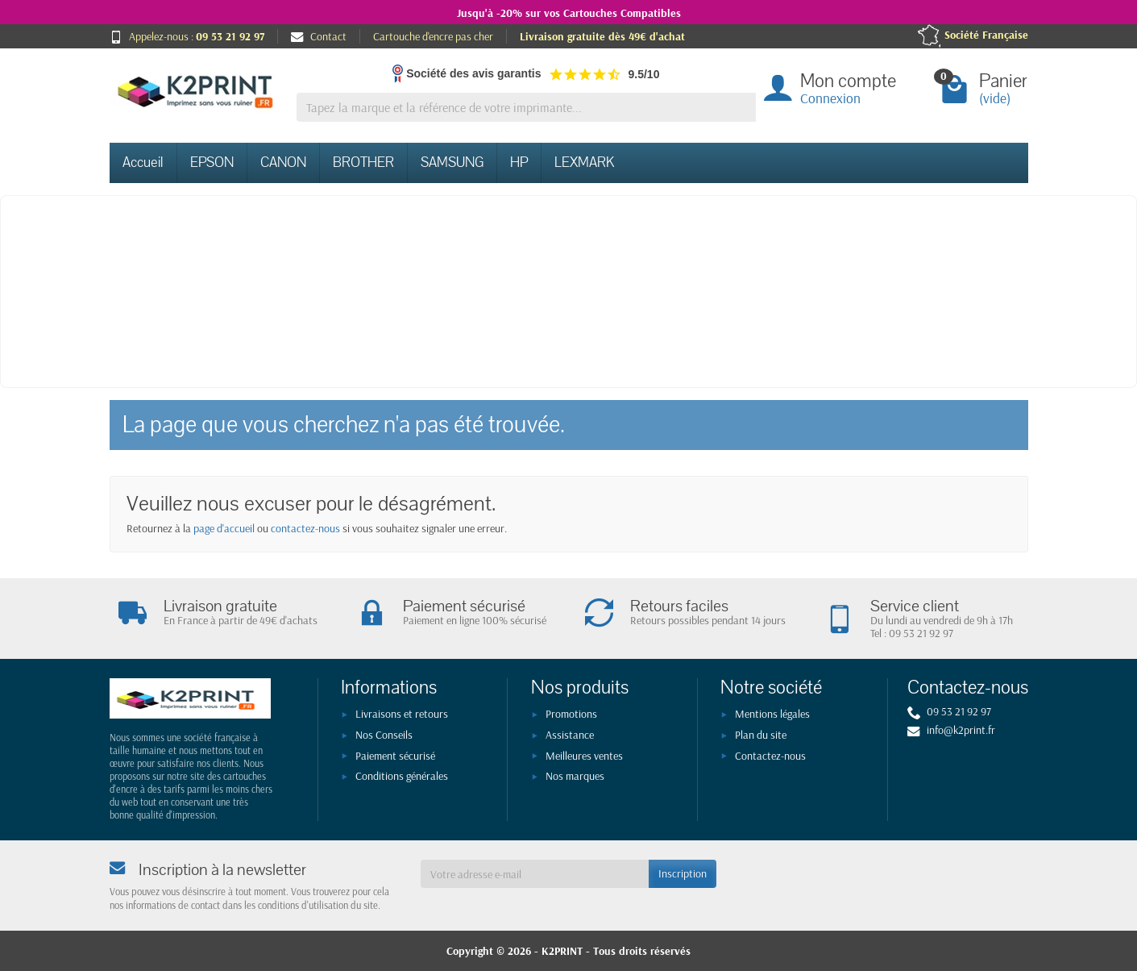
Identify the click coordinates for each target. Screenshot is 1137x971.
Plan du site (760, 734)
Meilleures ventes (584, 755)
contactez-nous (305, 528)
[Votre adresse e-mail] (535, 873)
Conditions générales (401, 776)
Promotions (571, 713)
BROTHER (363, 162)
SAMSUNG (452, 162)
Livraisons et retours (401, 713)
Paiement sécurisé (395, 755)
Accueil (143, 162)
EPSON (212, 162)
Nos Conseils (384, 734)
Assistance (570, 734)
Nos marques (575, 776)
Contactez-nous (770, 755)
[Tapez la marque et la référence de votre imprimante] (526, 108)
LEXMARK (584, 162)
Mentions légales (772, 713)
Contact (318, 36)
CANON (283, 162)
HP (519, 162)
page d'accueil (224, 528)
